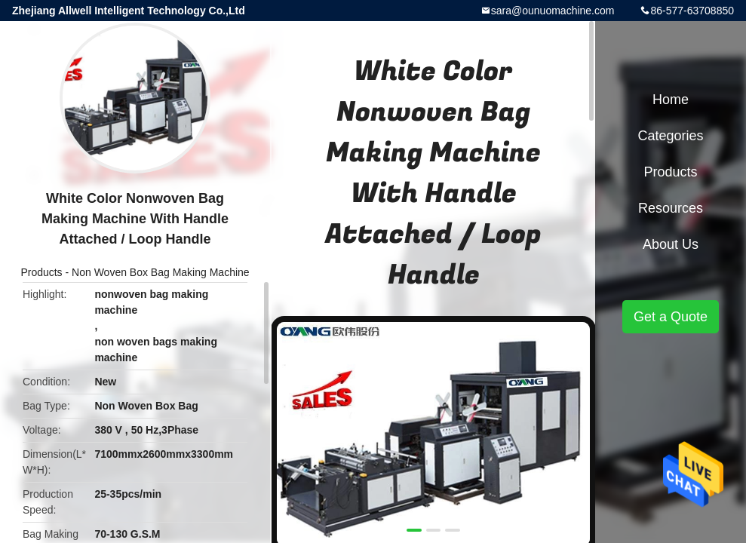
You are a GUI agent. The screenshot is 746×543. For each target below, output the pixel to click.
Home (670, 99)
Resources (670, 208)
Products (41, 272)
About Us (670, 244)
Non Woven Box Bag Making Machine (161, 272)
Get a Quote (671, 316)
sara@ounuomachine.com (553, 11)
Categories (670, 135)
